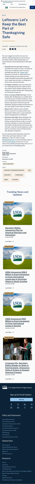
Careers (4, 462)
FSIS (29, 170)
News (4, 4)
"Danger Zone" (24, 72)
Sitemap (4, 475)
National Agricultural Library (9, 447)
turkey (6, 179)
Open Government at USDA (9, 430)
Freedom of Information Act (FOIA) (11, 424)
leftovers (15, 179)
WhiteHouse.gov (7, 453)
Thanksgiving (19, 174)
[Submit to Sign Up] (21, 399)
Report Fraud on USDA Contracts (10, 473)
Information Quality (7, 426)
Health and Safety (8, 163)
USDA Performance (7, 477)
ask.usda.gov (12, 141)
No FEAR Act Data (6, 469)
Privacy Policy (5, 434)
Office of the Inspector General (10, 449)
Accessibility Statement (8, 419)
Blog (12, 4)
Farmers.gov (6, 445)
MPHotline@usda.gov (8, 140)
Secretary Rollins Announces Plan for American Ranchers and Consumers (15, 231)
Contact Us (5, 464)
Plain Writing (5, 432)
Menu (32, 7)
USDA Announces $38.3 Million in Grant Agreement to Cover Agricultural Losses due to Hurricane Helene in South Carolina (17, 277)
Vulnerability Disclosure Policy (10, 437)
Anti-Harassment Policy (8, 421)
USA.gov (5, 451)
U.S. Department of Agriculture (17, 7)
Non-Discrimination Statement (10, 428)
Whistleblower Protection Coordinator (12, 480)
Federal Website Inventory (9, 467)
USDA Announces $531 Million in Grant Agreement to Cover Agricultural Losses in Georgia (17, 322)
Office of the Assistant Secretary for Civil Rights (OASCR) (16, 471)
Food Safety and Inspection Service (14, 170)
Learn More (8, 241)
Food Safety (7, 174)
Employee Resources (22, 4)
